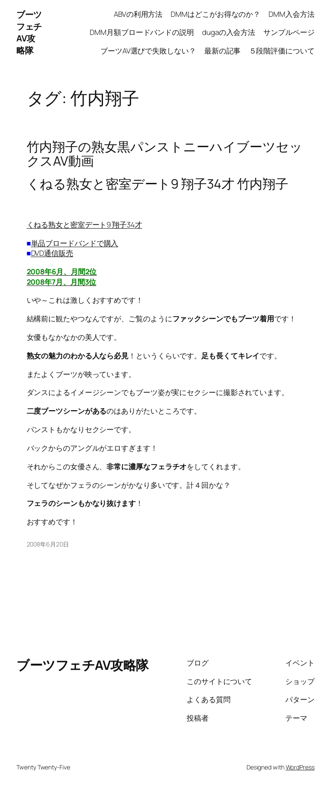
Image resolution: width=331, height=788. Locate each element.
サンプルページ (288, 32)
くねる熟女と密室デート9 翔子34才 (84, 224)
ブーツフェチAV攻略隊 (29, 32)
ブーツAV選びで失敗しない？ (148, 51)
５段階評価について (282, 51)
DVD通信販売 (52, 253)
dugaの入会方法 (228, 32)
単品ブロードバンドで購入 (75, 243)
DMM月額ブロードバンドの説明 (142, 32)
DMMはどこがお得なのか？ (215, 14)
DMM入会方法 (291, 14)
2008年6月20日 (48, 544)
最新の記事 (222, 51)
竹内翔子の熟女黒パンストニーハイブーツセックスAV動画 (165, 153)
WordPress (300, 767)
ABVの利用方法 (138, 14)
